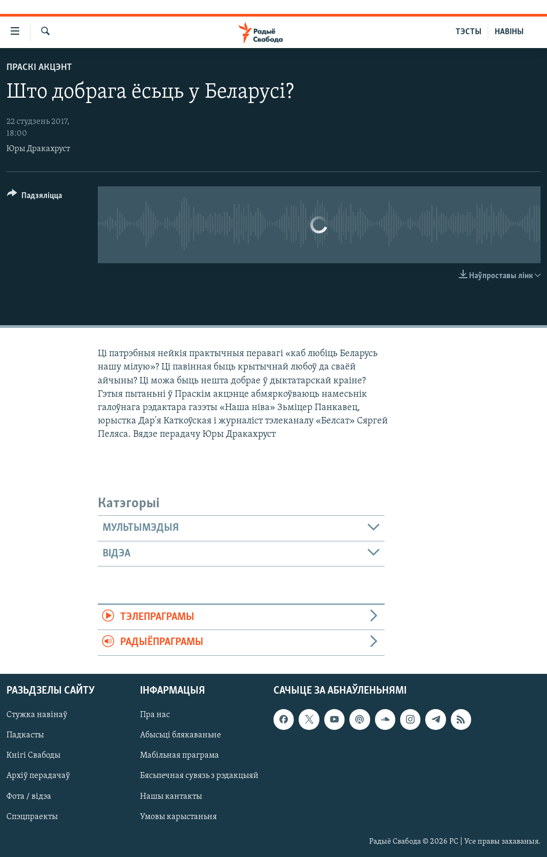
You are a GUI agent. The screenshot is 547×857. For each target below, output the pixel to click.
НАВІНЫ (509, 32)
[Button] (34, 197)
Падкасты (25, 735)
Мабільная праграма (179, 755)
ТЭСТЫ (468, 32)
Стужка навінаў (36, 715)
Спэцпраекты (32, 816)
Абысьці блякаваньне (180, 735)
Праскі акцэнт (39, 67)
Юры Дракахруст (38, 149)
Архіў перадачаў (38, 776)
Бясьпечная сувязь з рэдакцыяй (199, 776)
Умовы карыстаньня (178, 816)
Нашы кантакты (171, 796)
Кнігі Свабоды (33, 755)
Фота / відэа (28, 796)
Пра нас (155, 715)
